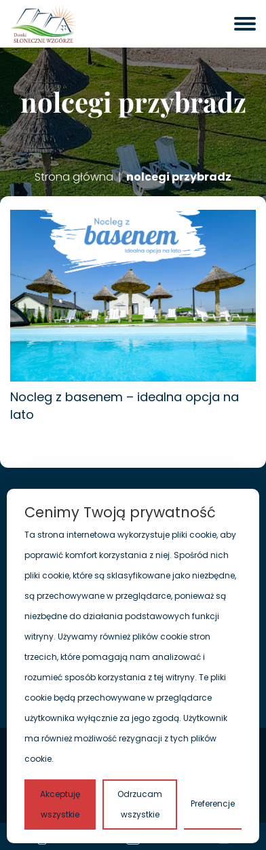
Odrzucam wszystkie (139, 804)
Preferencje (213, 803)
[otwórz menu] (245, 24)
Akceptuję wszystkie (60, 804)
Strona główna (74, 177)
